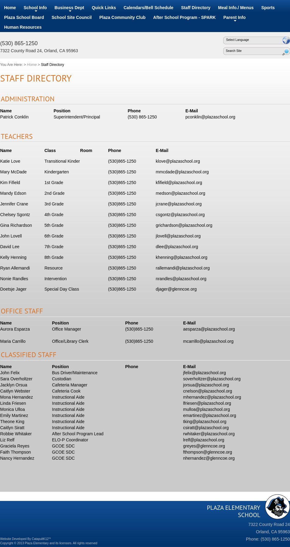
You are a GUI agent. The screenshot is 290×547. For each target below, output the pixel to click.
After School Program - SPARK (184, 17)
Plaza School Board (24, 17)
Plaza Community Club (122, 17)
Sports (268, 7)
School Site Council (71, 17)
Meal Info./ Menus (236, 7)
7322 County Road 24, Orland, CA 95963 (39, 50)
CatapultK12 (41, 539)
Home (10, 7)
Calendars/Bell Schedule (148, 7)
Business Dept (69, 7)
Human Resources (23, 27)
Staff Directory (195, 7)
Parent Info (234, 17)
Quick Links (104, 7)
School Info (35, 7)
